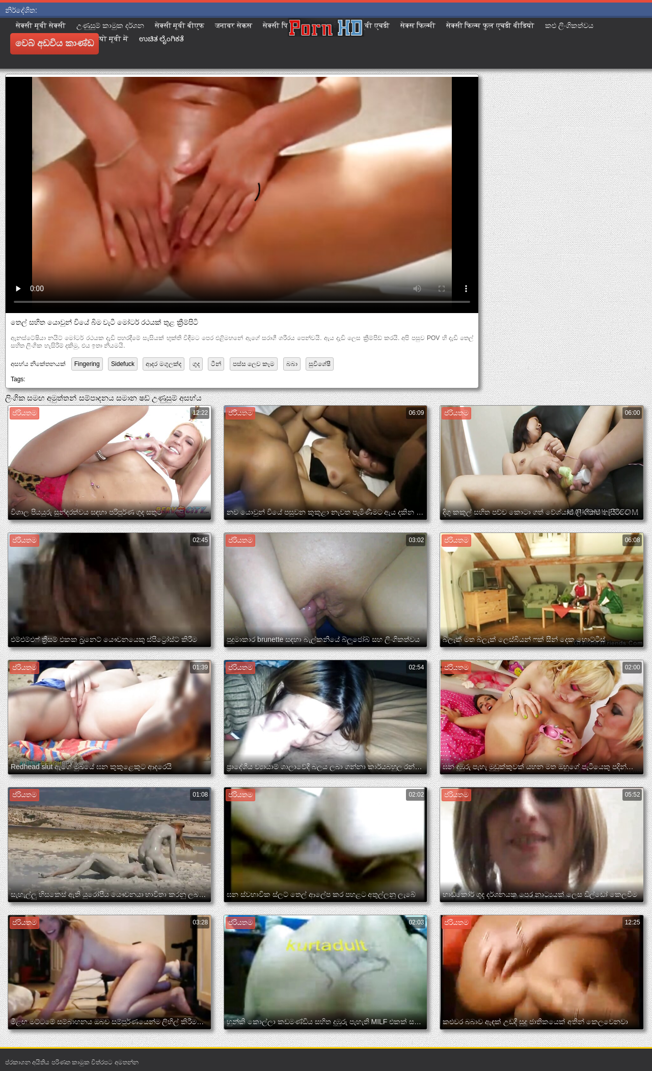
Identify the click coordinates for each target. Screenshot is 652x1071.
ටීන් (216, 364)
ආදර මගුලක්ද (163, 364)
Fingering (87, 364)
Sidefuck (122, 364)
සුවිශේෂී (320, 364)
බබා (291, 364)
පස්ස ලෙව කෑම (254, 364)
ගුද (196, 364)
